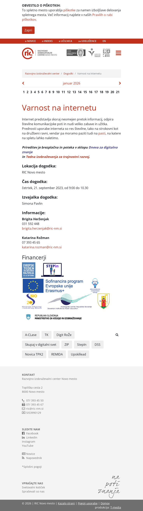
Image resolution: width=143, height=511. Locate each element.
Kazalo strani (66, 503)
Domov (105, 503)
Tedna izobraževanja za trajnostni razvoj (57, 157)
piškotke (69, 10)
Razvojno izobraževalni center (42, 73)
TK (46, 335)
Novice (28, 454)
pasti (102, 133)
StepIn (81, 344)
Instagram (28, 441)
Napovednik (32, 458)
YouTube (27, 445)
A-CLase (31, 335)
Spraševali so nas (33, 491)
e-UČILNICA (65, 41)
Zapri (28, 30)
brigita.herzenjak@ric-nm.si (42, 228)
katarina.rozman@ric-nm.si (42, 247)
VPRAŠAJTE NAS (32, 483)
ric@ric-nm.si (35, 408)
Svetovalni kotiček (33, 487)
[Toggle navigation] (118, 53)
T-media (115, 507)
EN (104, 41)
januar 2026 (71, 83)
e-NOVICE (30, 41)
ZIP (67, 344)
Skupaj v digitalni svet (40, 344)
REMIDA (57, 354)
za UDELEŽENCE (87, 41)
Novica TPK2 (34, 354)
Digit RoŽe (64, 335)
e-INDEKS (47, 41)
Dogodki (68, 73)
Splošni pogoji (33, 467)
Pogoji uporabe (88, 503)
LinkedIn (29, 437)
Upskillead (78, 354)
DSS (97, 344)
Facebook (30, 433)
